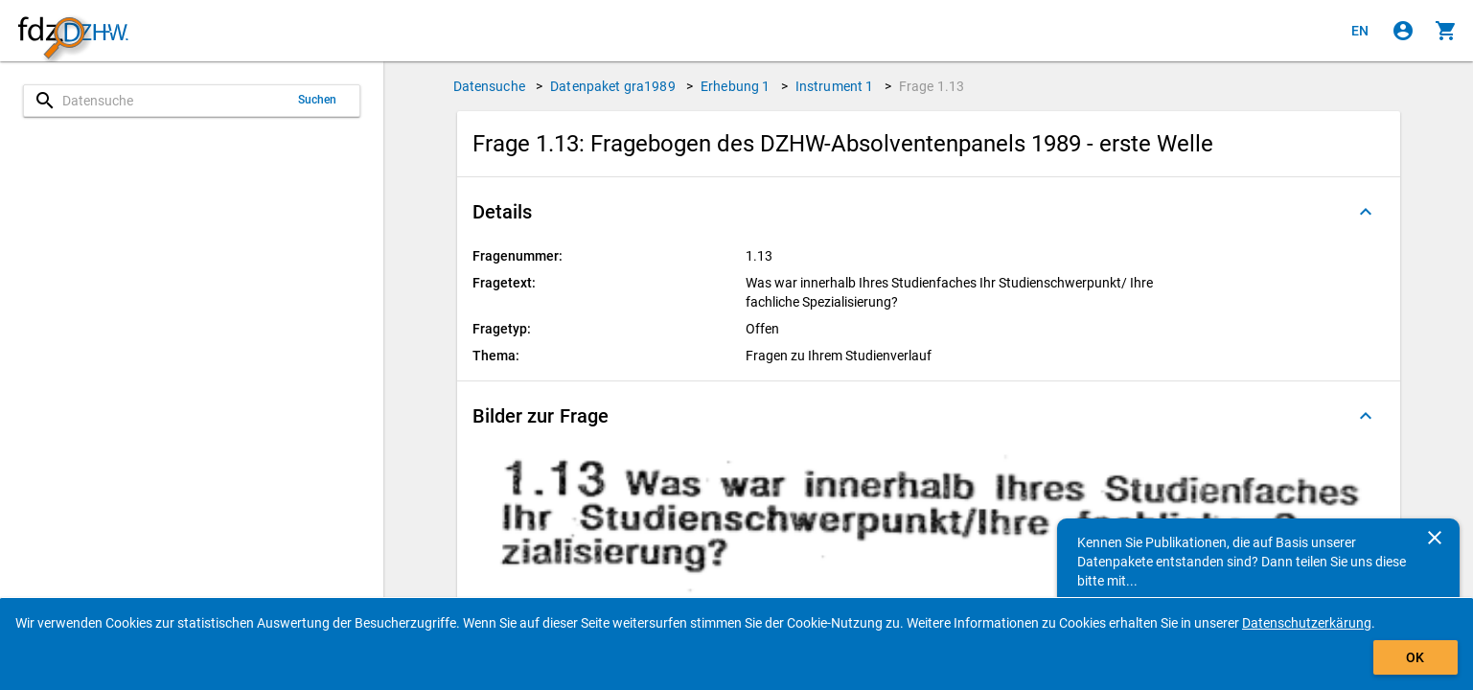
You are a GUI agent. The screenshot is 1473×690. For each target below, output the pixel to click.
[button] (928, 212)
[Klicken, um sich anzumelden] (1403, 31)
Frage (931, 86)
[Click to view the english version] (1360, 31)
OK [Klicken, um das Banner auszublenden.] (1415, 657)
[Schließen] (1434, 537)
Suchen (317, 99)
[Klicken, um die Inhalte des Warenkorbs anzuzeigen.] (1446, 31)
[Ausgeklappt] (1365, 212)
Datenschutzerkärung (1306, 623)
